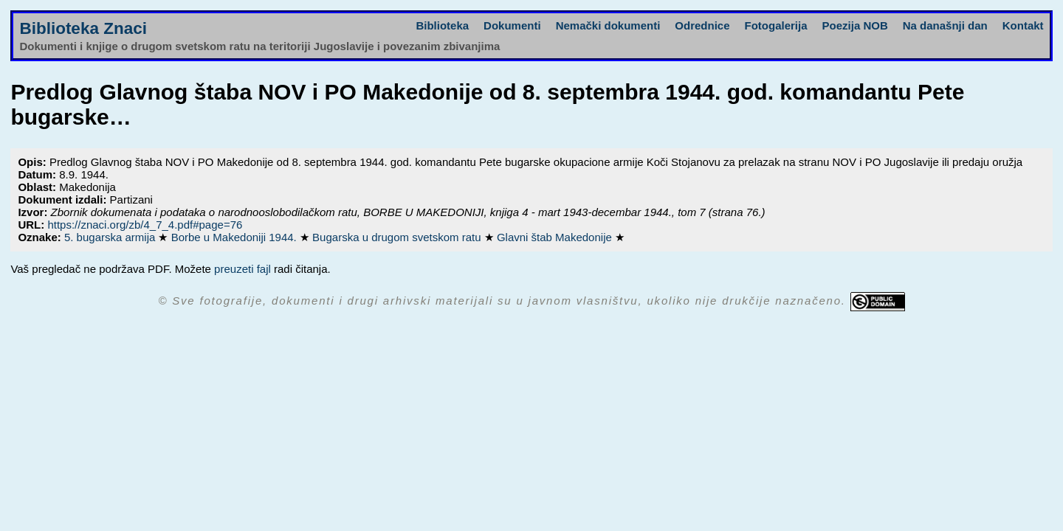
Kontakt (1023, 25)
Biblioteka (442, 25)
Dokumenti (512, 25)
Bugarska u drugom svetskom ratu (398, 237)
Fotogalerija (776, 25)
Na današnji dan (945, 25)
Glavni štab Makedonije (556, 237)
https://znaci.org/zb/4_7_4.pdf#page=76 (144, 224)
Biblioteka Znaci (83, 28)
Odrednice (702, 25)
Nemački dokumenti (608, 25)
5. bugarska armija (111, 237)
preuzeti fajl (242, 269)
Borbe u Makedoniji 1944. (235, 237)
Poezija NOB (855, 25)
